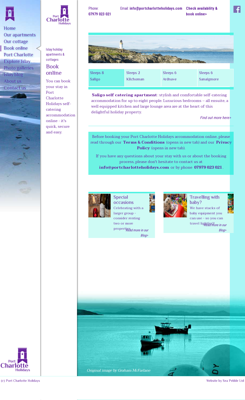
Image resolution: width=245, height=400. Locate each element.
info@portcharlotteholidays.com (156, 8)
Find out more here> (215, 117)
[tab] (106, 78)
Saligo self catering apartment (124, 95)
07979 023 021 (99, 14)
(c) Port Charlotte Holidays (20, 381)
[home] (20, 11)
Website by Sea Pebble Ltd (225, 381)
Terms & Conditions (144, 142)
